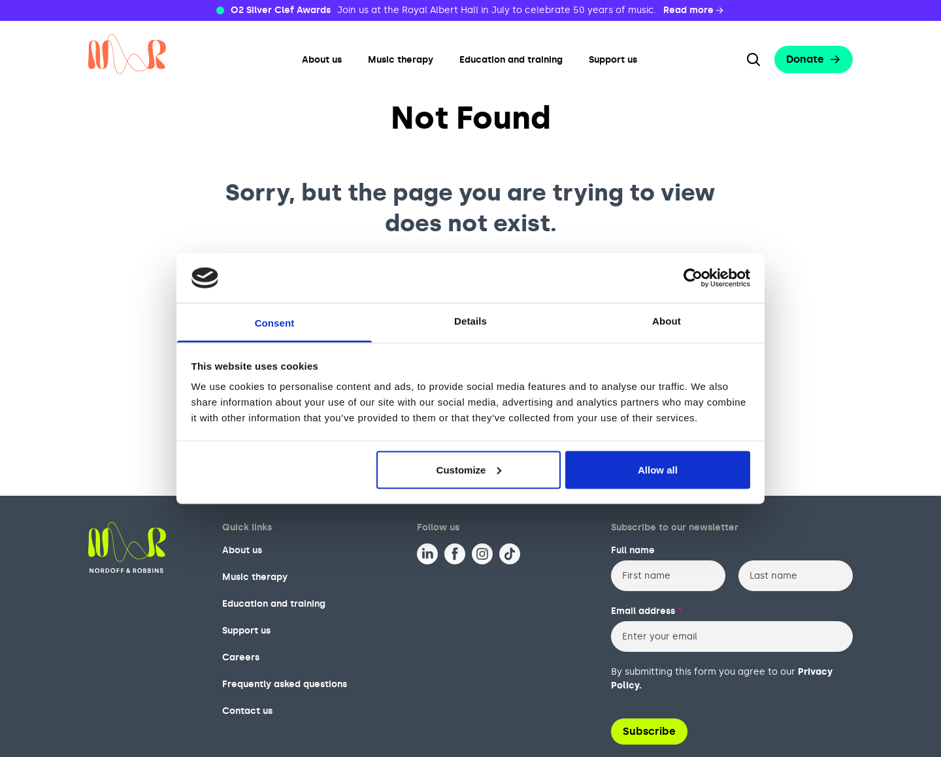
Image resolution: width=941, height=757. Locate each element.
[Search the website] (753, 59)
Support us (613, 59)
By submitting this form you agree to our (722, 678)
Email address (646, 611)
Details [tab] (470, 321)
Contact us (247, 711)
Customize (469, 469)
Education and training (511, 59)
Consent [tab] (275, 323)
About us (322, 59)
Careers (240, 657)
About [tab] (666, 321)
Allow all (658, 469)
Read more (694, 10)
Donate (813, 59)
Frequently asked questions (284, 684)
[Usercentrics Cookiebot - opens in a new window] (693, 277)
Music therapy (400, 59)
